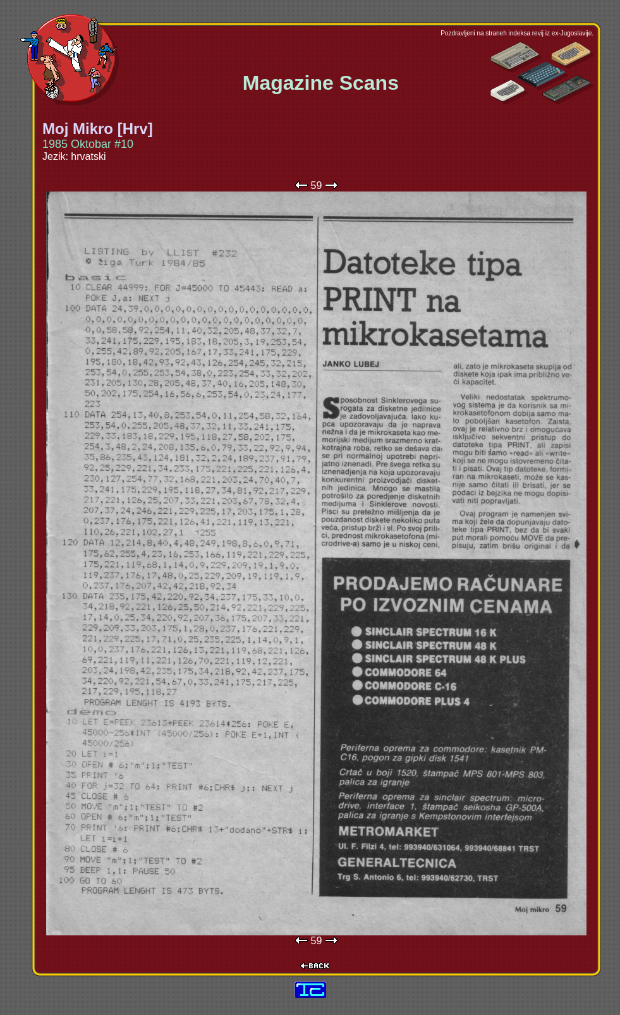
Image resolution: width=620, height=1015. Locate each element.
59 (316, 185)
